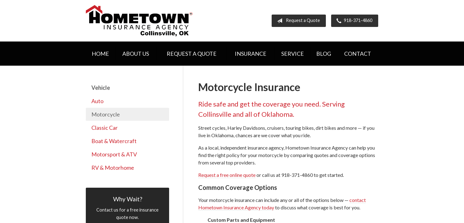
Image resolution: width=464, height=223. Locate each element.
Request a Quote (297, 20)
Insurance (250, 53)
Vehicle (100, 87)
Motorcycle (105, 114)
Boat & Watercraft (114, 141)
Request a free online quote (227, 175)
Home (100, 53)
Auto (97, 101)
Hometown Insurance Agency (139, 21)
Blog (323, 53)
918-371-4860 (353, 20)
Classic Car (104, 127)
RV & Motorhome (112, 167)
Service (292, 53)
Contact (357, 53)
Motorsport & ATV (114, 154)
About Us (135, 53)
